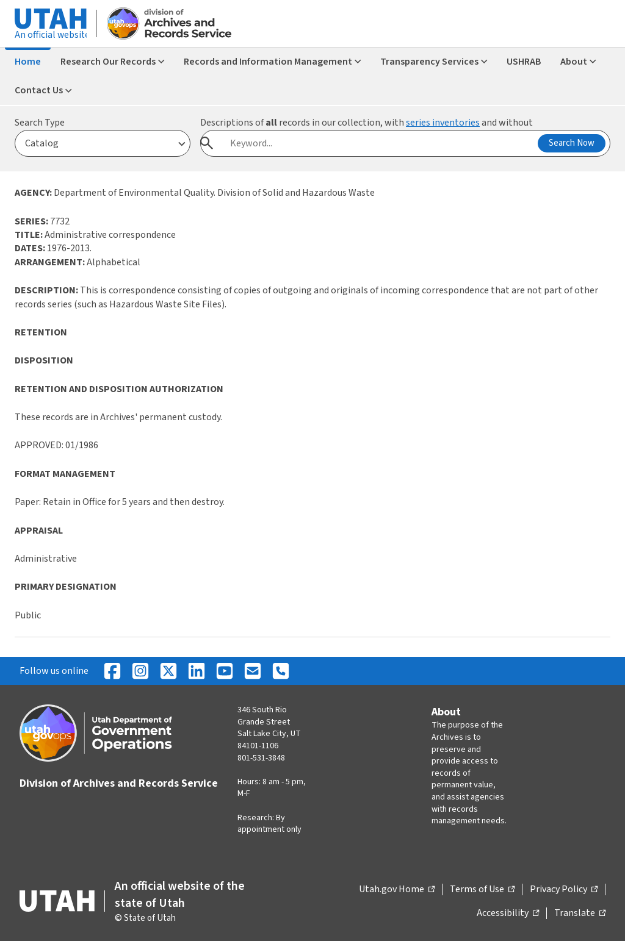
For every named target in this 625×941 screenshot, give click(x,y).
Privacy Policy (564, 890)
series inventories (443, 122)
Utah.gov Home (397, 890)
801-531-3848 (261, 758)
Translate (579, 913)
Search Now (571, 143)
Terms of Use (482, 890)
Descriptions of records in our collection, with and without (366, 122)
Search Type (40, 122)
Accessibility (508, 913)
